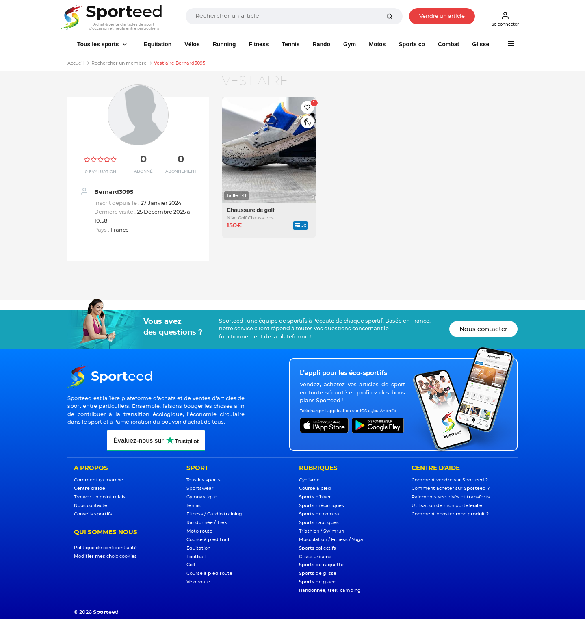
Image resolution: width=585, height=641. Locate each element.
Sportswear (200, 488)
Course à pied (315, 488)
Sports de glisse (317, 573)
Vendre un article (442, 16)
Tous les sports (98, 44)
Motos (377, 44)
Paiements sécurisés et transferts (451, 497)
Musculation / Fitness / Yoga (331, 539)
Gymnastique (201, 497)
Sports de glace (317, 582)
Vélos (191, 44)
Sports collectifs (317, 548)
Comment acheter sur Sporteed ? (451, 488)
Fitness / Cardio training (214, 514)
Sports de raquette (321, 565)
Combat (448, 44)
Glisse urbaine (315, 556)
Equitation (157, 44)
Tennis (290, 44)
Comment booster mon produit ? (450, 514)
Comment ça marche (98, 480)
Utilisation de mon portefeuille (447, 505)
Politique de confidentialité (105, 548)
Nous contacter (483, 329)
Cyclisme (309, 480)
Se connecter (505, 18)
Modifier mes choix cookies (105, 556)
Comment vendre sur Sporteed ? (450, 480)
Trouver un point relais (100, 497)
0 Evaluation (100, 172)
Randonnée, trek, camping (330, 590)
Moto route (199, 531)
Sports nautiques (319, 522)
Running (224, 44)
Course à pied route (209, 573)
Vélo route (198, 582)
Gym (349, 44)
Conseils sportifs (93, 514)
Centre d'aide (89, 488)
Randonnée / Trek (206, 522)
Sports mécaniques (321, 505)
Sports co (412, 44)
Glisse (480, 44)
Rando (322, 44)
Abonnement (181, 171)
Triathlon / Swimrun (321, 531)
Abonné (143, 171)
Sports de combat (320, 514)
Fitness (259, 44)
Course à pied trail (207, 539)
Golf (190, 565)
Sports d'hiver (315, 497)
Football (196, 556)
